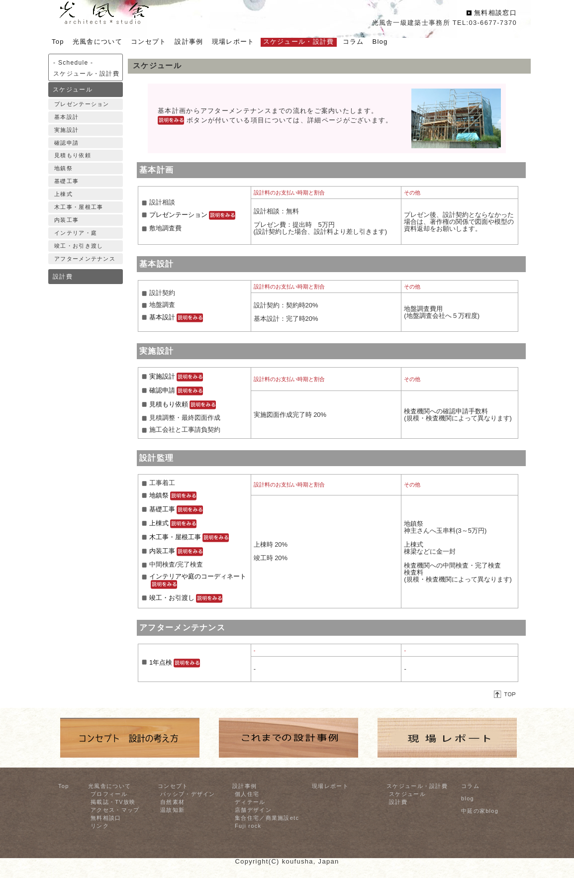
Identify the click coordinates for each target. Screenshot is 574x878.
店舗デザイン (253, 810)
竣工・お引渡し (185, 597)
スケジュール (73, 89)
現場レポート (330, 786)
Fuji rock (248, 826)
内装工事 (66, 220)
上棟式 (63, 194)
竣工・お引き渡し (78, 246)
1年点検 (174, 662)
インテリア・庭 (75, 233)
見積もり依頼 (72, 155)
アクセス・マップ (115, 810)
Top (63, 786)
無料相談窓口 (495, 12)
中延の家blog (479, 811)
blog (467, 798)
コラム (470, 786)
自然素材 (172, 802)
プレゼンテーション (81, 104)
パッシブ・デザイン (187, 794)
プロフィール (109, 794)
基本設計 (66, 117)
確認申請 (66, 143)
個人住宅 (247, 794)
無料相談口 (106, 818)
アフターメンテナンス (84, 259)
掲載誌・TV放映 (113, 802)
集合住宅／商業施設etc (267, 818)
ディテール (250, 802)
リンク (100, 826)
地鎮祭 (63, 168)
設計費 (63, 276)
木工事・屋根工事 (78, 207)
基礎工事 (66, 181)
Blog (379, 41)
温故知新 (172, 810)
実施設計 (66, 130)
